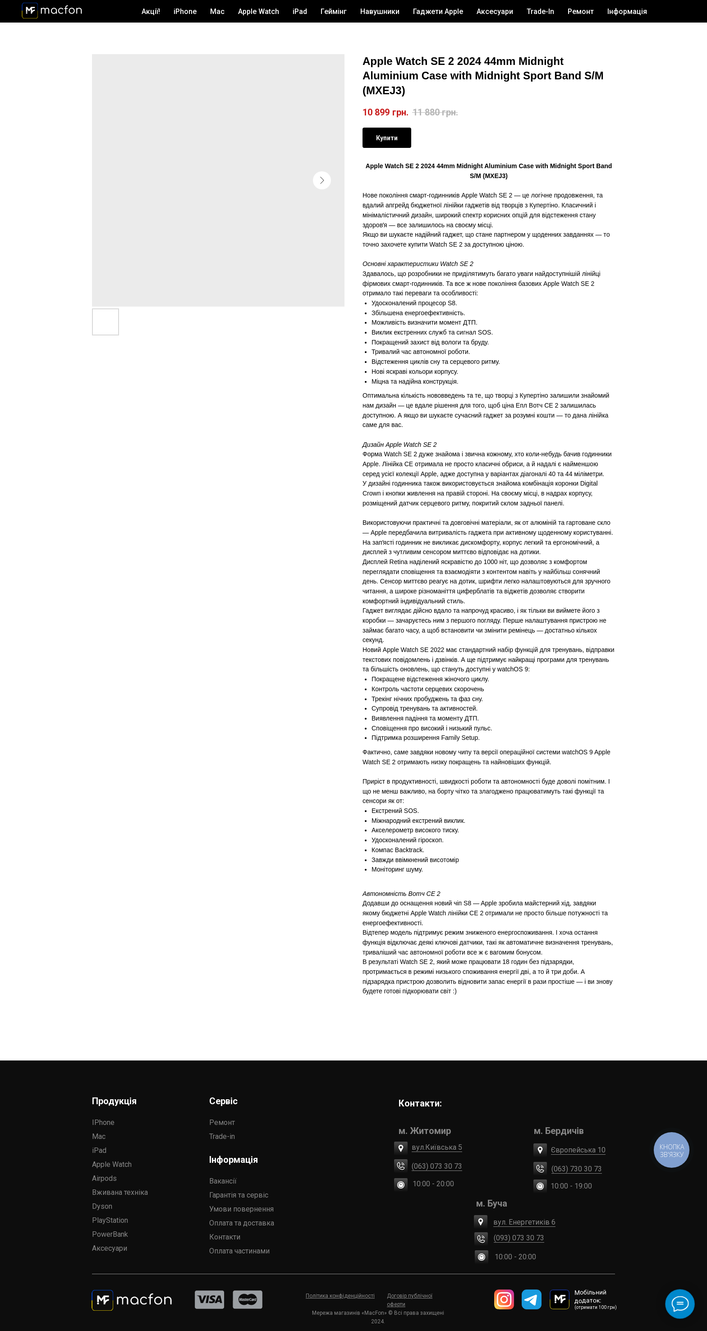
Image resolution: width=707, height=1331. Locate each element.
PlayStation (110, 1220)
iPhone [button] (185, 11)
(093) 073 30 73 (519, 1238)
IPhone (103, 1122)
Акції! (151, 11)
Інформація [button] (627, 11)
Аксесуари (109, 1248)
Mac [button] (217, 11)
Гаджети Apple (438, 11)
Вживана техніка (120, 1192)
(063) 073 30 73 (437, 1166)
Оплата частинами (239, 1251)
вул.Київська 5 (437, 1147)
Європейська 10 (578, 1150)
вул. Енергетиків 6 (524, 1222)
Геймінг (334, 11)
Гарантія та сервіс (238, 1195)
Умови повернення (241, 1209)
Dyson (102, 1206)
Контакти (224, 1237)
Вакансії (223, 1181)
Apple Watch (112, 1164)
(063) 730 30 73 (576, 1169)
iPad (99, 1150)
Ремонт (581, 11)
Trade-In (540, 11)
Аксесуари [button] (495, 11)
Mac (99, 1136)
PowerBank (110, 1234)
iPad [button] (300, 11)
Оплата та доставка (241, 1223)
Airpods (104, 1178)
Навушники (379, 11)
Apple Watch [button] (258, 11)
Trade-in (222, 1136)
